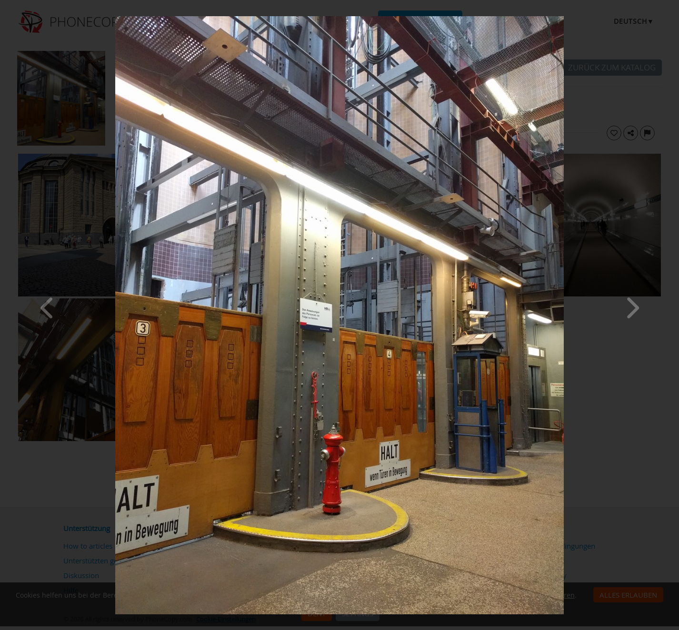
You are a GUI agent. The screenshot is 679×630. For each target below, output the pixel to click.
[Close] (561, 18)
